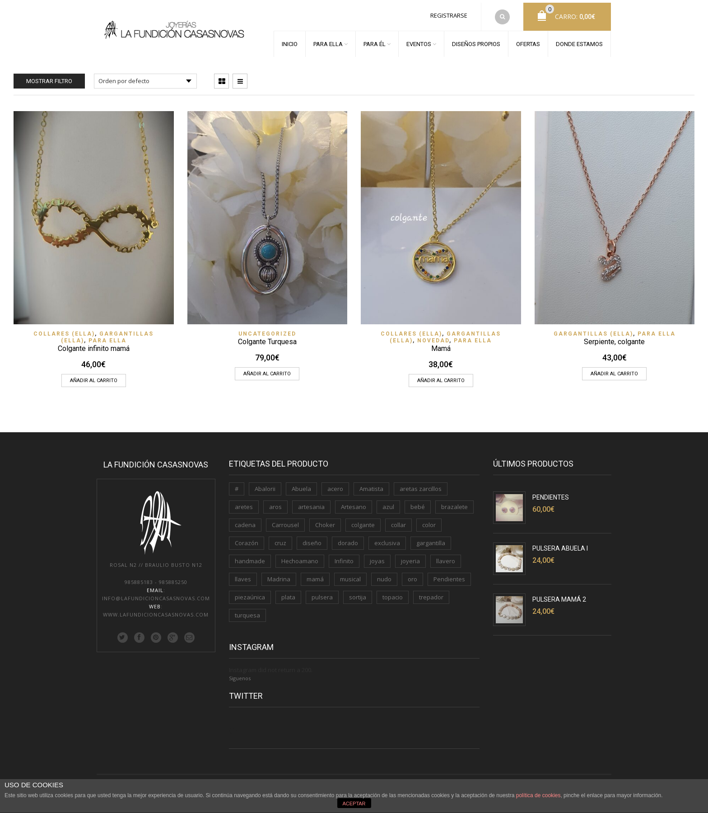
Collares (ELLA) (64, 328)
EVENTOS (418, 41)
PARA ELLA (328, 41)
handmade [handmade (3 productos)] (250, 555)
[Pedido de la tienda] (145, 75)
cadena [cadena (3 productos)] (245, 519)
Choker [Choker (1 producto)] (325, 519)
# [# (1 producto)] (236, 483)
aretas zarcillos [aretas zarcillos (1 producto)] (421, 483)
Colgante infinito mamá (94, 343)
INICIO (290, 41)
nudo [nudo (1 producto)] (384, 574)
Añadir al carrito (93, 375)
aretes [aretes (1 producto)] (244, 501)
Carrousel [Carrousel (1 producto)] (285, 519)
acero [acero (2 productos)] (335, 483)
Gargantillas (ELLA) (593, 328)
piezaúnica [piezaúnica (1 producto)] (250, 592)
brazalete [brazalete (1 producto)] (454, 501)
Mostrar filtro (49, 75)
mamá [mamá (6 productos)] (315, 574)
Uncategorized (267, 328)
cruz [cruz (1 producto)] (280, 537)
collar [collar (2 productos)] (398, 519)
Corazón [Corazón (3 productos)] (246, 537)
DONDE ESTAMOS (579, 41)
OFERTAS (528, 41)
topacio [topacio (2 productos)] (392, 592)
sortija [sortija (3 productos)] (357, 592)
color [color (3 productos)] (429, 519)
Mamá (441, 343)
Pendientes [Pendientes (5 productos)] (449, 574)
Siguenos (240, 672)
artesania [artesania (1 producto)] (311, 501)
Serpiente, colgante (614, 336)
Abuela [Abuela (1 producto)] (301, 483)
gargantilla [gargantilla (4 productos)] (430, 537)
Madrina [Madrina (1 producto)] (278, 574)
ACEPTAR (353, 803)
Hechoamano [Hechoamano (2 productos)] (299, 555)
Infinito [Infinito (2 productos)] (344, 555)
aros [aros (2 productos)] (275, 501)
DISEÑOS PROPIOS (476, 41)
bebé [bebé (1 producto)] (417, 501)
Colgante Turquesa (267, 336)
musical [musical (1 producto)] (350, 574)
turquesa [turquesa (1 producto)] (247, 610)
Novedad (433, 335)
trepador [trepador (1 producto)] (431, 592)
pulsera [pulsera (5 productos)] (322, 592)
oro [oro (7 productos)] (412, 574)
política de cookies (538, 795)
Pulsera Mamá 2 (559, 594)
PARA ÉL (374, 41)
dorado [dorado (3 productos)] (348, 537)
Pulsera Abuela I (560, 543)
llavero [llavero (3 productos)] (445, 555)
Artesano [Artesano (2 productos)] (353, 501)
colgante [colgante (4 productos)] (363, 519)
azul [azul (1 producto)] (388, 501)
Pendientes (550, 491)
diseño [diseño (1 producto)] (312, 537)
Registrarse (448, 13)
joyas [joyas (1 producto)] (377, 555)
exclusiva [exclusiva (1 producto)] (387, 537)
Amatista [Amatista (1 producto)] (371, 483)
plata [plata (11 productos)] (288, 592)
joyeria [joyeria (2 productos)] (410, 555)
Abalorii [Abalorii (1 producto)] (265, 483)
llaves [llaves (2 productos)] (243, 574)
